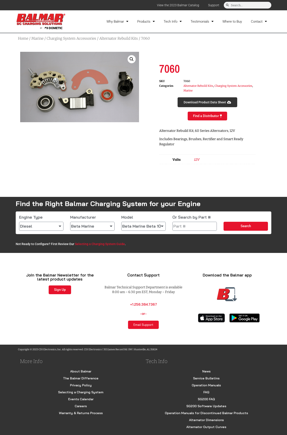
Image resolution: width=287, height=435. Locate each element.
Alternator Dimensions (206, 420)
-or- (143, 313)
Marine (37, 38)
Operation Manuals (206, 385)
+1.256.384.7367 (143, 304)
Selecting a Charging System (80, 392)
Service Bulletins (206, 378)
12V (196, 159)
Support (213, 5)
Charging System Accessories (71, 38)
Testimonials (202, 21)
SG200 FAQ (206, 399)
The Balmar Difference (80, 378)
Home (23, 38)
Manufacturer (83, 217)
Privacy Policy (81, 385)
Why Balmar (117, 21)
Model (127, 217)
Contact (259, 21)
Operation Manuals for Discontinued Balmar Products (206, 413)
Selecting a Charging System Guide (100, 244)
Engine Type (31, 217)
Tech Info (173, 21)
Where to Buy (232, 22)
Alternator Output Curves (206, 427)
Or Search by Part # (191, 217)
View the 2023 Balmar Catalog (178, 5)
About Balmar (80, 371)
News (206, 371)
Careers (81, 406)
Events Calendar (80, 399)
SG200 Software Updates (206, 406)
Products (146, 21)
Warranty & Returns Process (81, 413)
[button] (132, 59)
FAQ (206, 392)
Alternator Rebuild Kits (118, 38)
